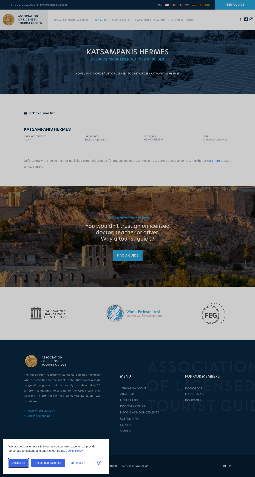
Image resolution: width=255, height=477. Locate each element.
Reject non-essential (48, 462)
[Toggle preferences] (77, 463)
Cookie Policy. (74, 450)
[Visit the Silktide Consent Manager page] (99, 463)
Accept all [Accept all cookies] (18, 462)
